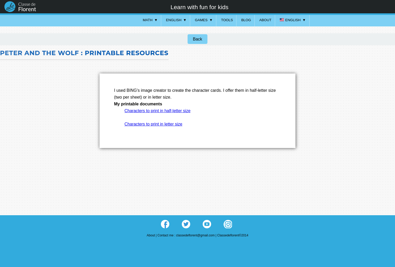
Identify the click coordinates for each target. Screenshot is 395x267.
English (173, 20)
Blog (246, 20)
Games (201, 20)
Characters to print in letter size (153, 124)
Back (197, 39)
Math (148, 20)
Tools (227, 20)
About (265, 20)
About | (152, 235)
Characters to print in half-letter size (158, 111)
